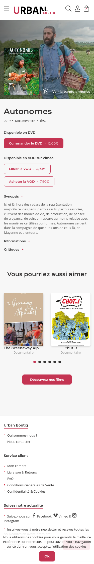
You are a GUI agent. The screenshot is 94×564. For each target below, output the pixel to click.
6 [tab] (59, 362)
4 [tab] (49, 362)
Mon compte (15, 465)
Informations (15, 241)
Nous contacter (17, 441)
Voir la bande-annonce (66, 91)
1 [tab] (34, 362)
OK (46, 556)
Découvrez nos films (47, 380)
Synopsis (11, 196)
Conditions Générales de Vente (29, 485)
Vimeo (60, 516)
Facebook (42, 516)
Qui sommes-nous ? (20, 435)
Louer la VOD (27, 169)
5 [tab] (54, 362)
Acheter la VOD (29, 181)
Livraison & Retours (20, 472)
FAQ (9, 478)
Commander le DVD (33, 143)
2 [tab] (39, 362)
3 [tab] (44, 362)
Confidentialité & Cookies (24, 491)
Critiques (11, 249)
